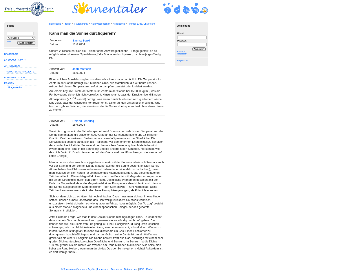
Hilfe (9, 41)
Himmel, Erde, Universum (141, 23)
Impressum (103, 269)
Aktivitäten (12, 66)
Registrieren (182, 61)
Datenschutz (130, 269)
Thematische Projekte (19, 71)
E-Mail (180, 33)
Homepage (55, 23)
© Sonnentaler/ (78, 269)
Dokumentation (14, 77)
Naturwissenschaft (100, 23)
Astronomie (119, 23)
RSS (141, 269)
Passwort (181, 41)
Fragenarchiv (81, 23)
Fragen (67, 23)
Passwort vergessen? (182, 52)
